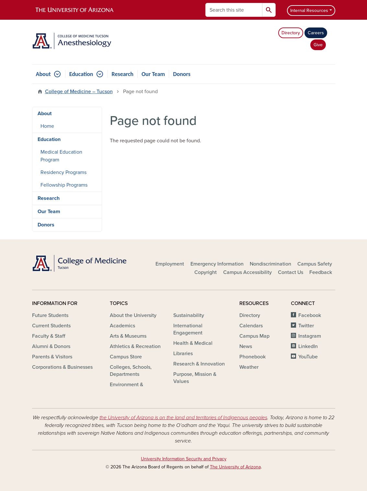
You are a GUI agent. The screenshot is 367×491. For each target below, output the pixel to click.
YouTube (308, 357)
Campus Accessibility (247, 272)
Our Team (153, 74)
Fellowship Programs (63, 185)
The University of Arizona (235, 467)
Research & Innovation (199, 364)
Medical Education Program (61, 156)
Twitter (306, 325)
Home (47, 126)
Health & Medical (192, 343)
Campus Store (126, 357)
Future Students (50, 315)
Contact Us (290, 272)
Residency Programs (63, 172)
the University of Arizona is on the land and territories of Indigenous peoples (183, 417)
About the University (133, 315)
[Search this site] (233, 10)
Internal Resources (309, 10)
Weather (248, 367)
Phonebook (252, 357)
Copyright (205, 272)
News (245, 346)
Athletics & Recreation (135, 346)
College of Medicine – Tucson (79, 91)
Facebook (309, 315)
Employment (169, 264)
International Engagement (187, 329)
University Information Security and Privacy (183, 459)
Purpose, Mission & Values (194, 378)
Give (318, 45)
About (43, 74)
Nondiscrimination (270, 264)
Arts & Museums (128, 336)
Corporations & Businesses (62, 367)
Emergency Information (217, 264)
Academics (122, 325)
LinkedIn (308, 346)
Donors (181, 74)
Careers (316, 33)
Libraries (183, 353)
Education (81, 74)
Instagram (309, 336)
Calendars (251, 325)
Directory (290, 33)
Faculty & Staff (48, 336)
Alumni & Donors (51, 346)
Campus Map (254, 336)
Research (122, 74)
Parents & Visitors (52, 357)
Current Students (51, 325)
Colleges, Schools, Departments (131, 370)
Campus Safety (314, 264)
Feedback (320, 272)
